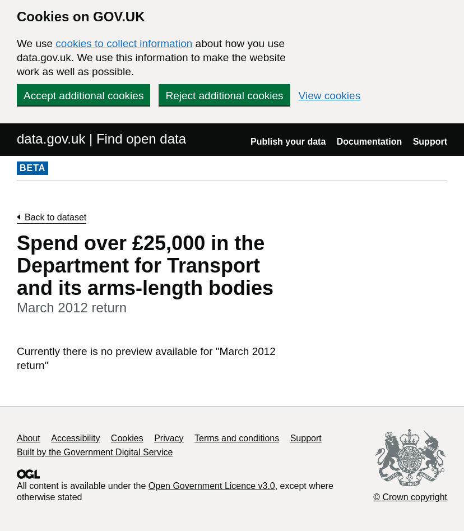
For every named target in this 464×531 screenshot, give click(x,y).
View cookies (330, 95)
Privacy (168, 438)
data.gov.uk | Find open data (101, 138)
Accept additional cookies (83, 95)
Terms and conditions (236, 438)
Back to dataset (55, 217)
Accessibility (75, 438)
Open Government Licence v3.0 (212, 486)
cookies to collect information (123, 43)
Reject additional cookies (224, 95)
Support (430, 141)
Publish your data (288, 141)
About (28, 438)
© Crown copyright (410, 497)
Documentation (369, 141)
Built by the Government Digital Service (95, 452)
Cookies (127, 438)
